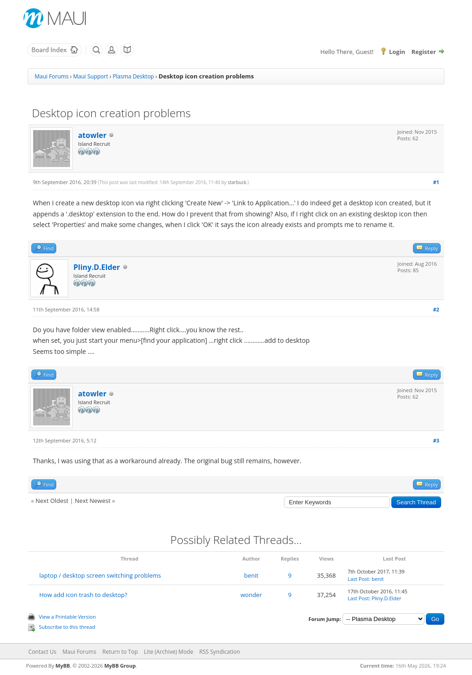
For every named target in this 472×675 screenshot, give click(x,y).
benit (251, 575)
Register (424, 52)
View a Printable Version (67, 616)
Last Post (358, 578)
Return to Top (120, 652)
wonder (251, 595)
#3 (436, 440)
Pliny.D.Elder (96, 267)
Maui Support (90, 76)
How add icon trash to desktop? (83, 595)
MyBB (62, 665)
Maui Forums (51, 76)
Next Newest (92, 500)
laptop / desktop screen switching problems (100, 575)
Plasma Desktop (133, 76)
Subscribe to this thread (67, 626)
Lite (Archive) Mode (168, 652)
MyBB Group (120, 665)
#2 (436, 309)
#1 (436, 182)
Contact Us (43, 652)
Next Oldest (51, 500)
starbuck (237, 182)
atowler (92, 135)
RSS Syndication (219, 652)
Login (397, 52)
